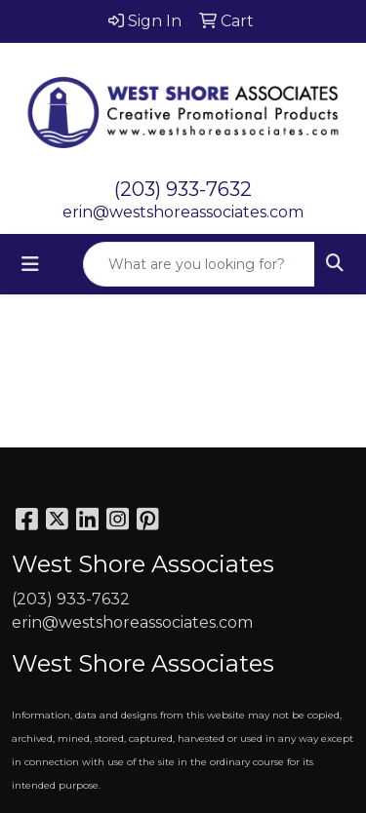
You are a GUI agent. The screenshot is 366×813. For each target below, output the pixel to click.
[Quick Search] (199, 264)
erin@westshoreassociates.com (183, 212)
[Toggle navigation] (30, 264)
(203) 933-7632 (183, 189)
